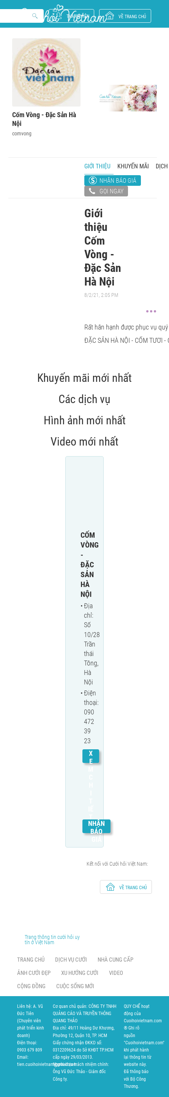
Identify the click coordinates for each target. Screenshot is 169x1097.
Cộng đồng (31, 986)
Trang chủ (30, 959)
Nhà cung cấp (115, 959)
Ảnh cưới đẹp (34, 973)
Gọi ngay (106, 191)
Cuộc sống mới (75, 986)
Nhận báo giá (118, 180)
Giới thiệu (97, 166)
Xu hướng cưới (79, 973)
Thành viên (77, 16)
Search (35, 16)
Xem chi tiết (90, 785)
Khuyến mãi (133, 166)
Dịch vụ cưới (71, 959)
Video (116, 973)
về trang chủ (132, 16)
